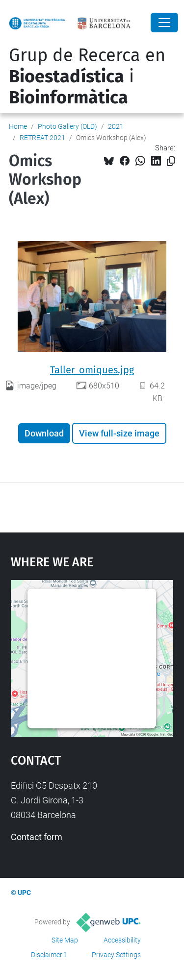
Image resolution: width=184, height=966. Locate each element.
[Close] (164, 22)
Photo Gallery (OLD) (67, 126)
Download (44, 433)
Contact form (36, 837)
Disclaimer (46, 955)
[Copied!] (171, 161)
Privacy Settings (116, 955)
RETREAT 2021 (42, 138)
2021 (116, 126)
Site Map (65, 940)
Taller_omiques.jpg (92, 370)
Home (18, 126)
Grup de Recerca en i (87, 76)
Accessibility (122, 940)
